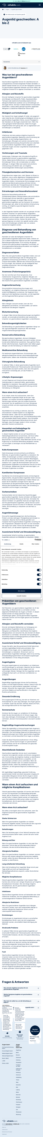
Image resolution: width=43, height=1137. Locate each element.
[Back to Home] (3, 9)
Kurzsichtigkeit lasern (7, 1051)
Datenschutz (5, 1129)
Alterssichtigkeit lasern (7, 1055)
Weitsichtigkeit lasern (7, 1053)
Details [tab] (21, 544)
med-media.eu (5, 1005)
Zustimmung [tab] (7, 544)
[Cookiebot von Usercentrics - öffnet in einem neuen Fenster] (34, 540)
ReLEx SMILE (5, 1058)
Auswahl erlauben (21, 596)
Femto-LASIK (5, 1063)
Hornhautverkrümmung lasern (8, 1047)
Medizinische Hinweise (7, 1131)
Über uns (4, 1127)
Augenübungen (15, 682)
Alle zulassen (21, 591)
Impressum (4, 1134)
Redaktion (23, 68)
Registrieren (33, 1040)
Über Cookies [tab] (35, 544)
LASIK (3, 1060)
